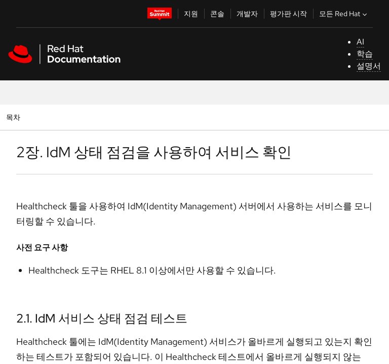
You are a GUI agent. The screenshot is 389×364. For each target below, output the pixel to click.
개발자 (247, 13)
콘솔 (217, 13)
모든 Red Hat (344, 13)
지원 (191, 13)
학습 (365, 54)
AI (360, 41)
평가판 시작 (288, 13)
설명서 (369, 66)
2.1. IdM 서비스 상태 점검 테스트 (101, 318)
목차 (14, 117)
